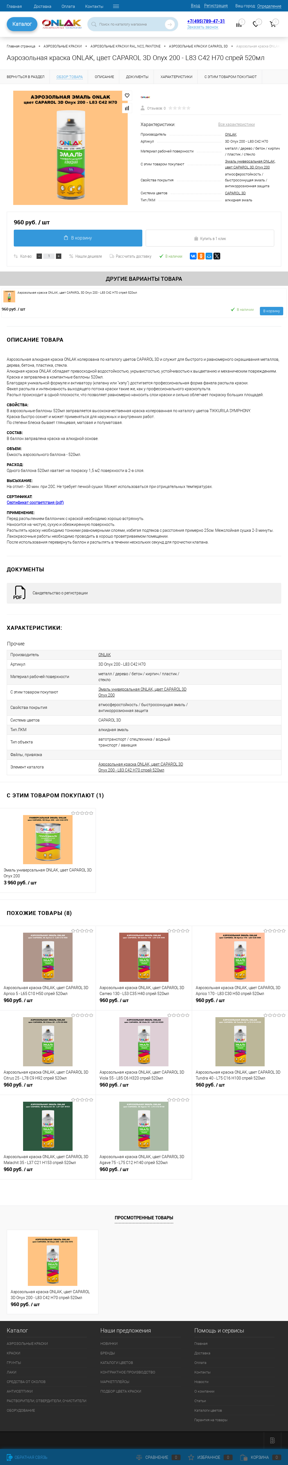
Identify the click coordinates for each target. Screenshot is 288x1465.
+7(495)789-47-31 (206, 21)
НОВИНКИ (109, 1343)
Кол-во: (26, 256)
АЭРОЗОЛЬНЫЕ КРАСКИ (27, 1343)
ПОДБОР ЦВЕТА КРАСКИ (120, 1391)
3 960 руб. (48, 885)
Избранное (210, 1457)
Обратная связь (27, 1457)
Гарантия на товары (211, 1420)
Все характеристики (236, 124)
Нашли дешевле (85, 256)
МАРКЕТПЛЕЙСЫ (114, 1382)
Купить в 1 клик (210, 238)
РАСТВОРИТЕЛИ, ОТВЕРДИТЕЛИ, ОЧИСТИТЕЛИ (46, 1401)
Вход (195, 5)
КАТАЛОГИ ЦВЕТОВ (116, 1363)
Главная (14, 6)
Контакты (94, 6)
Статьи (200, 1401)
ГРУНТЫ (14, 1363)
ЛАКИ (11, 1372)
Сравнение (158, 1457)
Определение (269, 6)
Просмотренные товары (144, 1218)
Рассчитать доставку (130, 256)
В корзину (78, 238)
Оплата (68, 6)
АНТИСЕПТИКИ (20, 1391)
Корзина (260, 1457)
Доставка (42, 6)
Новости (201, 1382)
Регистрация (216, 5)
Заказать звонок (202, 27)
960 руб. (13, 309)
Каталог (22, 24)
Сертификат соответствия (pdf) (35, 502)
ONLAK (231, 134)
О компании (204, 1391)
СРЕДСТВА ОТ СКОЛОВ (26, 1382)
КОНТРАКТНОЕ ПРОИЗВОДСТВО (127, 1372)
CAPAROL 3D (235, 193)
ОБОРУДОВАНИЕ (21, 1410)
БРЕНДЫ (107, 1353)
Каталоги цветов (208, 1410)
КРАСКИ (13, 1353)
